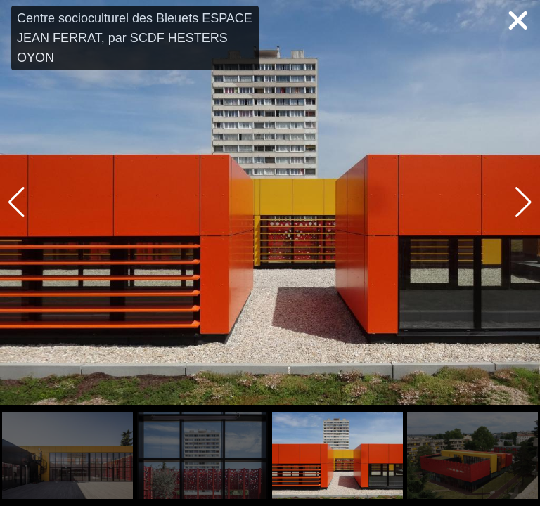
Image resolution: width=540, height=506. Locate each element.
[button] (523, 202)
